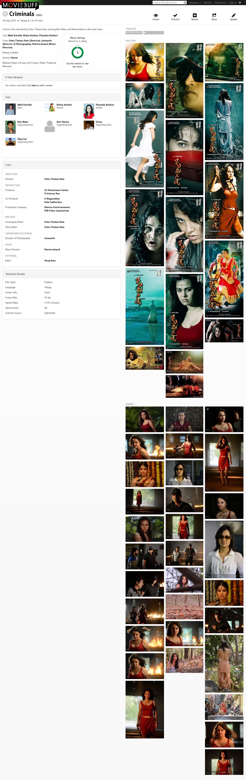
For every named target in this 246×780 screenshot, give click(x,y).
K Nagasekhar (52, 198)
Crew (8, 164)
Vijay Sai (22, 138)
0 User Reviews (14, 77)
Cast (8, 97)
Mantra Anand (52, 249)
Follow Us (221, 2)
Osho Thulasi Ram (54, 179)
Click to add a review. (40, 85)
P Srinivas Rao (52, 193)
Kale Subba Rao (53, 202)
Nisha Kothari (30, 35)
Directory (195, 2)
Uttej (99, 121)
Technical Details (15, 274)
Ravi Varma (63, 121)
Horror (14, 57)
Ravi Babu (22, 121)
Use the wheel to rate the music (77, 65)
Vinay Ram (50, 260)
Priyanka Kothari (48, 35)
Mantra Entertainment (57, 207)
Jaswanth (49, 238)
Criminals (21, 14)
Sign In (232, 2)
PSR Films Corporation (56, 210)
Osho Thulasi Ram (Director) (24, 40)
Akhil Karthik (15, 35)
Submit (207, 2)
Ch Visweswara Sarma (56, 190)
